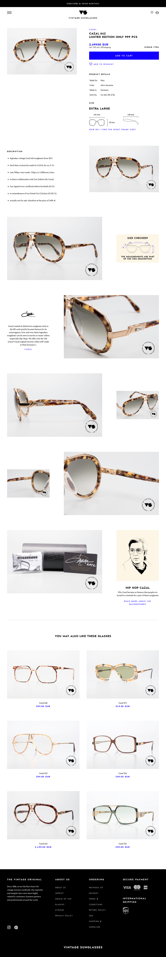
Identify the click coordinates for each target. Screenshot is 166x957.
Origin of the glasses (63, 902)
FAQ (91, 915)
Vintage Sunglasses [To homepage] (83, 18)
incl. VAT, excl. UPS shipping (100, 47)
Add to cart (124, 55)
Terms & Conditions (96, 902)
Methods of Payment (96, 890)
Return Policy (97, 910)
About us (60, 887)
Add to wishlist (101, 64)
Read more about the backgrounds (137, 602)
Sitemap (59, 910)
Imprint (59, 893)
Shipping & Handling (95, 924)
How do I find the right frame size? (112, 129)
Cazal (28, 349)
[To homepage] (83, 12)
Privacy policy (64, 915)
